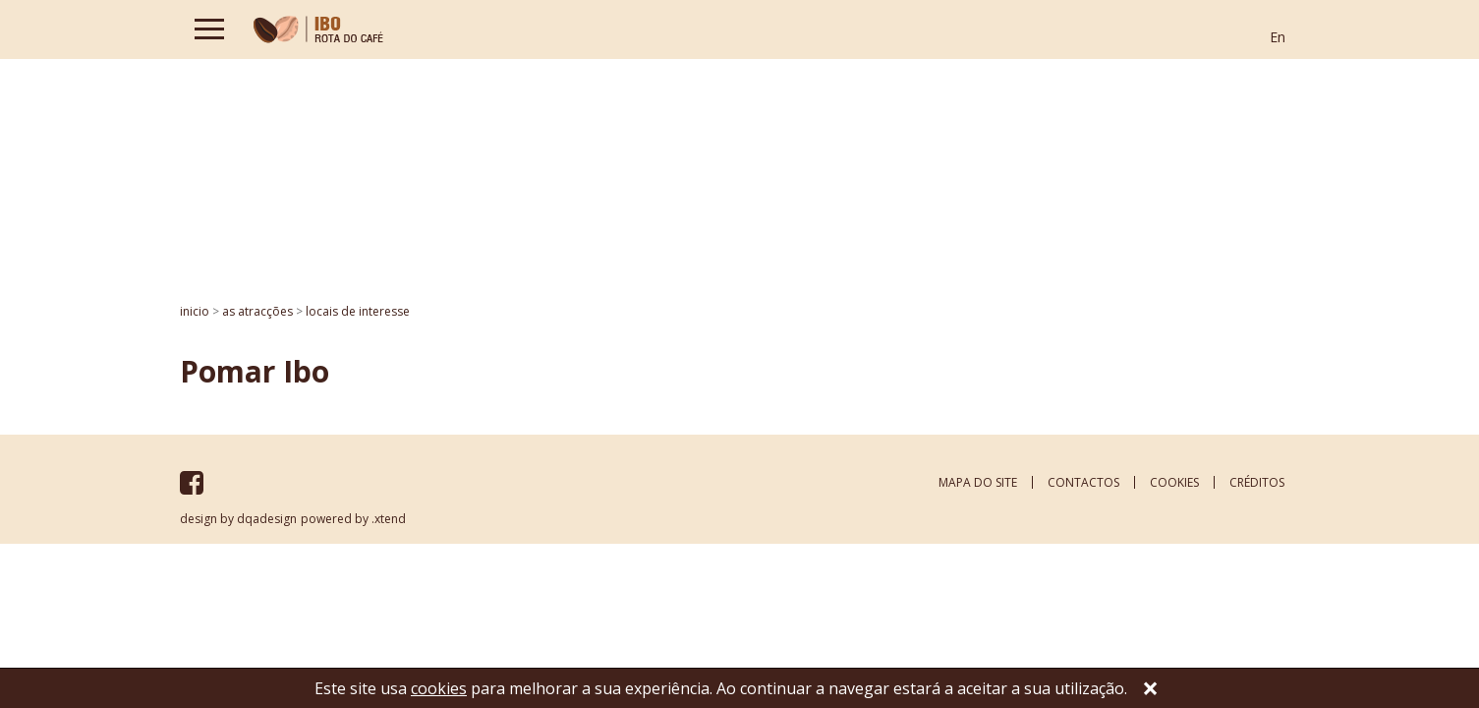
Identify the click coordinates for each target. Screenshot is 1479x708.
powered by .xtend (353, 518)
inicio (194, 311)
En (1277, 37)
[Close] (1150, 690)
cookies (1174, 482)
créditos (1256, 482)
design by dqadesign (238, 518)
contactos (1083, 482)
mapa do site (978, 482)
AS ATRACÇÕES (257, 311)
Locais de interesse (358, 311)
